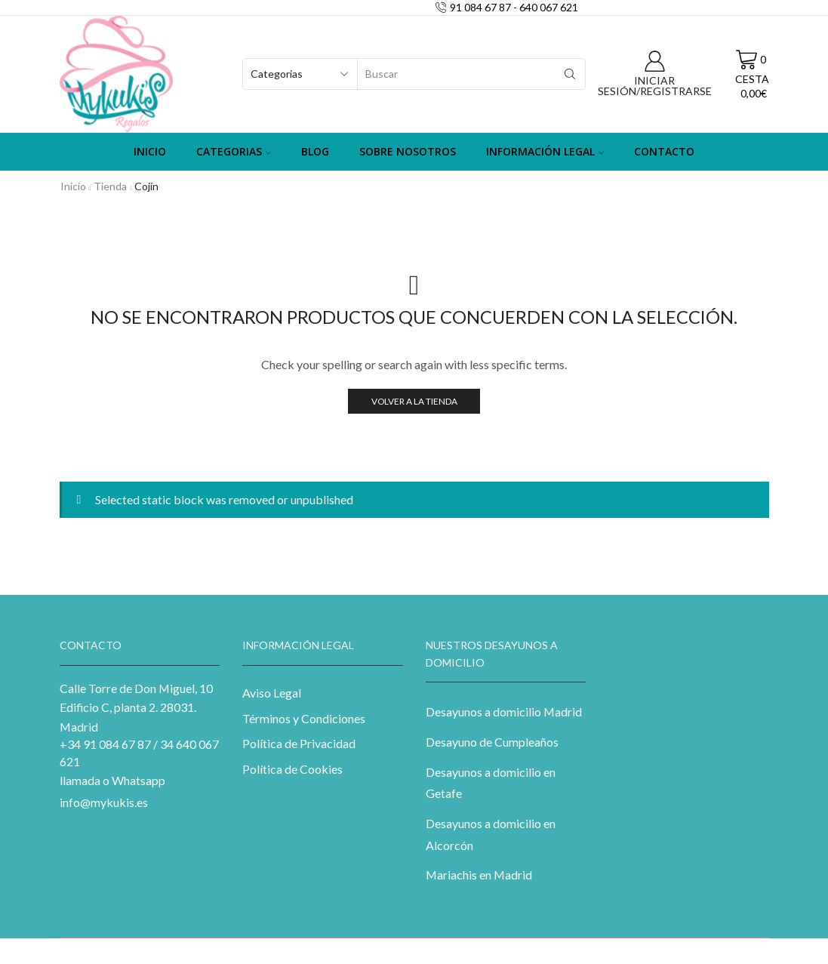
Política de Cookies (292, 769)
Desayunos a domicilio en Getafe (491, 783)
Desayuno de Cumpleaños (492, 742)
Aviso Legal (271, 692)
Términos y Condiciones (303, 718)
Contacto (664, 151)
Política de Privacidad (299, 743)
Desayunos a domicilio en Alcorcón (491, 834)
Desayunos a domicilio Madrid (504, 711)
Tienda (110, 186)
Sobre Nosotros (407, 151)
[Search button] (570, 74)
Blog (315, 151)
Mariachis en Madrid (479, 874)
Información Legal (545, 151)
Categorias (233, 151)
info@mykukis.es (104, 802)
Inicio (150, 151)
